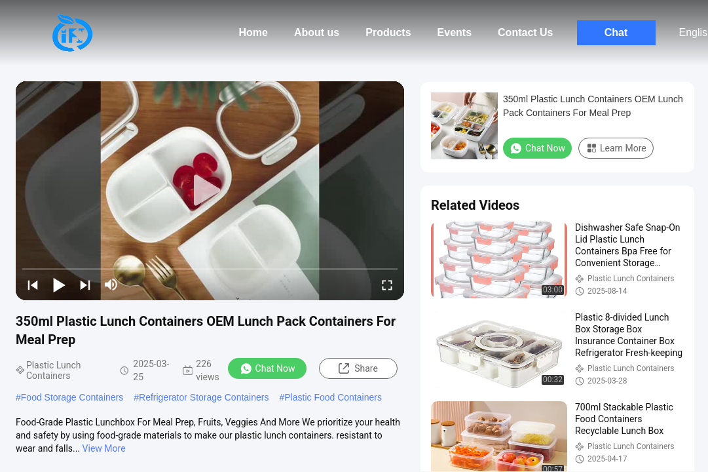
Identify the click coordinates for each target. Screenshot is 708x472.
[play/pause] (59, 284)
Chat (616, 32)
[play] (210, 190)
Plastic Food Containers (333, 397)
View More (104, 448)
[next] (85, 284)
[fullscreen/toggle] (387, 284)
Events (455, 32)
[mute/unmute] (111, 284)
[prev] (33, 284)
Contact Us (525, 32)
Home (252, 32)
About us (316, 32)
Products (388, 32)
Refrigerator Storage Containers (204, 397)
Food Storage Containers (72, 397)
